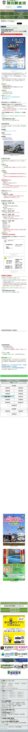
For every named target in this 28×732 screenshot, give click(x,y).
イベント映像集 (5, 724)
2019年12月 (14, 405)
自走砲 (3, 704)
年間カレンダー (14, 382)
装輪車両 (18, 702)
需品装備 (9, 705)
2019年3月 (7, 390)
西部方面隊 (16, 714)
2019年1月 (7, 388)
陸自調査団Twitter (7, 648)
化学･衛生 (4, 705)
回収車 (9, 702)
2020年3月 (14, 414)
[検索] (11, 6)
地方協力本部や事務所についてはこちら (14, 606)
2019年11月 (20, 402)
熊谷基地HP (17, 112)
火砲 (7, 704)
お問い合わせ (11, 726)
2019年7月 (20, 396)
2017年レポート (13, 695)
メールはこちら (21, 10)
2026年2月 (10, 683)
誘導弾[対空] (11, 704)
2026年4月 (24, 683)
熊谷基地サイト (7, 98)
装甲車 (13, 702)
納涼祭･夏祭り (8, 396)
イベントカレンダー (7, 13)
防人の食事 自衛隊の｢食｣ (9, 709)
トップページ (4, 726)
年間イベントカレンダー (8, 680)
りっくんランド (5, 719)
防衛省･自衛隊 (7, 654)
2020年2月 (20, 411)
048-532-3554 (8, 120)
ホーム (7, 10)
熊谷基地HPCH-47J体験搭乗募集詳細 (12, 96)
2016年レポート (21, 695)
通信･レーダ (11, 707)
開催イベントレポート (7, 17)
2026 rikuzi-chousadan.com (14, 730)
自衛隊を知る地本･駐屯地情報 (21, 17)
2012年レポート (21, 696)
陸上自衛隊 (21, 654)
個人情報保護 (18, 726)
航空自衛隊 (21, 660)
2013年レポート (13, 696)
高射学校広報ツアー (14, 719)
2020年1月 (7, 411)
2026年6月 (10, 685)
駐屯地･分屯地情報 (14, 722)
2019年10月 (7, 402)
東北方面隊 (4, 715)
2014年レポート (5, 696)
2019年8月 (7, 399)
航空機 (23, 702)
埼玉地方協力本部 (14, 611)
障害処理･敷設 (5, 707)
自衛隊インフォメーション (7, 686)
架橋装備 (19, 705)
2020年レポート (13, 693)
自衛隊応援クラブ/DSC (21, 666)
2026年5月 (4, 685)
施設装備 (14, 705)
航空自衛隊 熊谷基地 (6, 91)
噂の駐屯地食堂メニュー (8, 712)
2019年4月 (20, 390)
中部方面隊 (10, 714)
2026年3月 (17, 683)
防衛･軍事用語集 (22, 722)
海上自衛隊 (7, 660)
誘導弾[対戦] (18, 704)
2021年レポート (5, 693)
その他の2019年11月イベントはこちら (14, 376)
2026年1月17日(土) (14, 546)
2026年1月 (4, 683)
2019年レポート (21, 693)
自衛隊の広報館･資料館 (8, 718)
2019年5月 (7, 393)
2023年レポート (13, 692)
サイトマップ (4, 728)
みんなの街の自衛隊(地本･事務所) (11, 721)
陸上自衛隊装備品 (21, 13)
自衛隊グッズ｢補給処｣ (14, 673)
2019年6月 (20, 393)
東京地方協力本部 (14, 608)
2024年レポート (5, 692)
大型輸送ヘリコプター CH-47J (9, 130)
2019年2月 (20, 388)
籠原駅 (9, 354)
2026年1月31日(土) (14, 580)
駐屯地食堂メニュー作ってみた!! (9, 711)
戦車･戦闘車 (4, 702)
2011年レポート (5, 698)
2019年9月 (20, 399)
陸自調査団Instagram (21, 648)
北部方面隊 (22, 714)
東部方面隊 (4, 714)
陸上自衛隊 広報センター (7, 666)
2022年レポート (21, 692)
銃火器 (23, 704)
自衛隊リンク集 (5, 722)
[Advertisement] (14, 311)
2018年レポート (5, 695)
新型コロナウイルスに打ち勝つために (10, 688)
